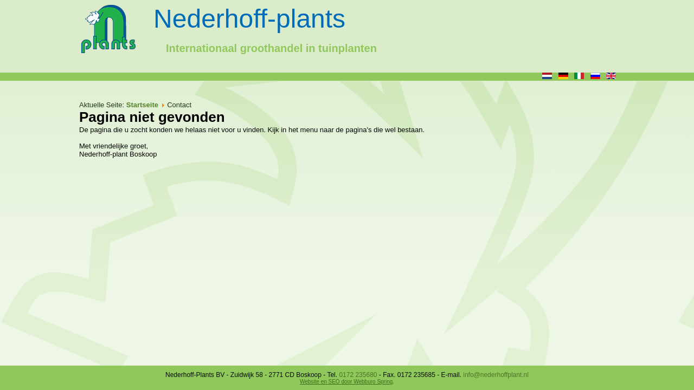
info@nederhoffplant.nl (496, 375)
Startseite (142, 105)
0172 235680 (358, 375)
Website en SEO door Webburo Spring (346, 382)
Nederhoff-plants (249, 18)
